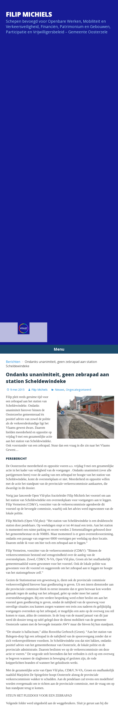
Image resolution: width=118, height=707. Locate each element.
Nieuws (59, 389)
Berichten (13, 362)
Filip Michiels (29, 14)
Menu (59, 349)
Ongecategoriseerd (78, 389)
